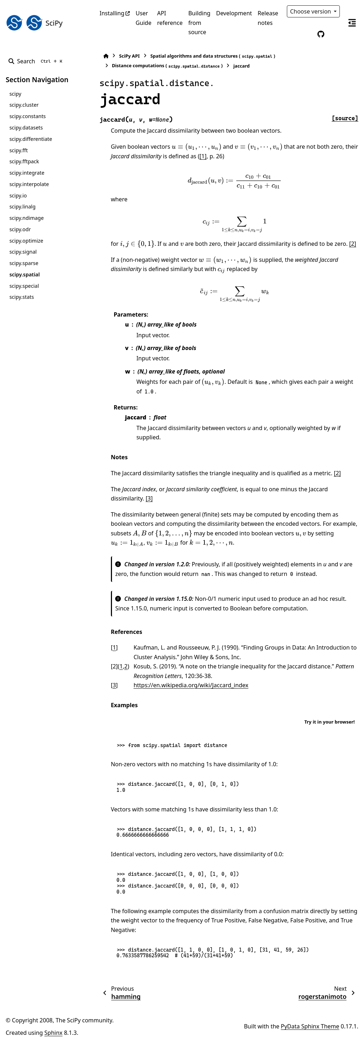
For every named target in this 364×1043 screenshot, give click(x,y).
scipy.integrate (26, 172)
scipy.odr (20, 229)
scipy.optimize (26, 240)
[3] (146, 498)
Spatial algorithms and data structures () (210, 56)
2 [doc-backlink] (123, 666)
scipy (15, 93)
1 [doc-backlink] (111, 647)
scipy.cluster (23, 104)
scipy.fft (18, 150)
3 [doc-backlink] (111, 685)
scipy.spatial (24, 274)
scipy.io (18, 195)
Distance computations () (164, 65)
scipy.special (24, 285)
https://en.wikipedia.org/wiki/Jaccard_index (188, 685)
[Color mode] (306, 34)
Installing (112, 13)
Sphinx (53, 1033)
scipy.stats (21, 296)
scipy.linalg (22, 206)
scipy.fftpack (24, 161)
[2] (350, 244)
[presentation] (194, 147)
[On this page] (352, 23)
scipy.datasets (26, 127)
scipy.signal (23, 251)
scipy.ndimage (26, 218)
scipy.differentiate (30, 139)
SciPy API (126, 56)
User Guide (143, 17)
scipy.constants (27, 116)
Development (234, 13)
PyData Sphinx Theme (310, 1026)
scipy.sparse (23, 263)
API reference (170, 17)
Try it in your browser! (329, 722)
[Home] (103, 56)
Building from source (199, 22)
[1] (200, 156)
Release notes (268, 17)
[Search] (37, 61)
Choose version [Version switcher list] (311, 11)
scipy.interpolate (29, 184)
